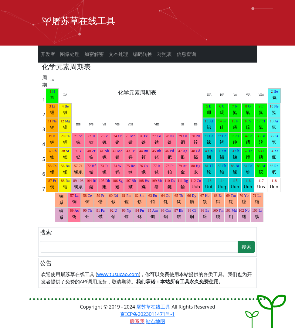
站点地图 (155, 321)
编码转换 (142, 54)
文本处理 (118, 54)
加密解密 (94, 54)
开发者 (48, 54)
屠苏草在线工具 (153, 306)
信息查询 (186, 54)
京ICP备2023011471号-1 (147, 314)
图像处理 (70, 54)
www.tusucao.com (118, 274)
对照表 (164, 54)
